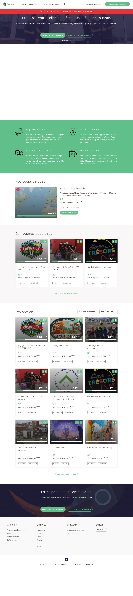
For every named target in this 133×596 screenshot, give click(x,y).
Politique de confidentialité (59, 591)
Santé (39, 564)
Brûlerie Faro (12, 567)
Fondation (57, 430)
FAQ (9, 560)
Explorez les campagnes (50, 4)
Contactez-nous (13, 564)
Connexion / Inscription (93, 4)
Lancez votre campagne (117, 4)
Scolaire (64, 225)
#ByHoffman (89, 591)
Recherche (41, 557)
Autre (55, 300)
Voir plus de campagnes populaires (66, 311)
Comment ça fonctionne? (28, 4)
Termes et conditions (76, 591)
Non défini (75, 225)
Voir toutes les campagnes (66, 491)
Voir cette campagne (71, 230)
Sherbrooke (66, 300)
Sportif (39, 571)
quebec (65, 481)
